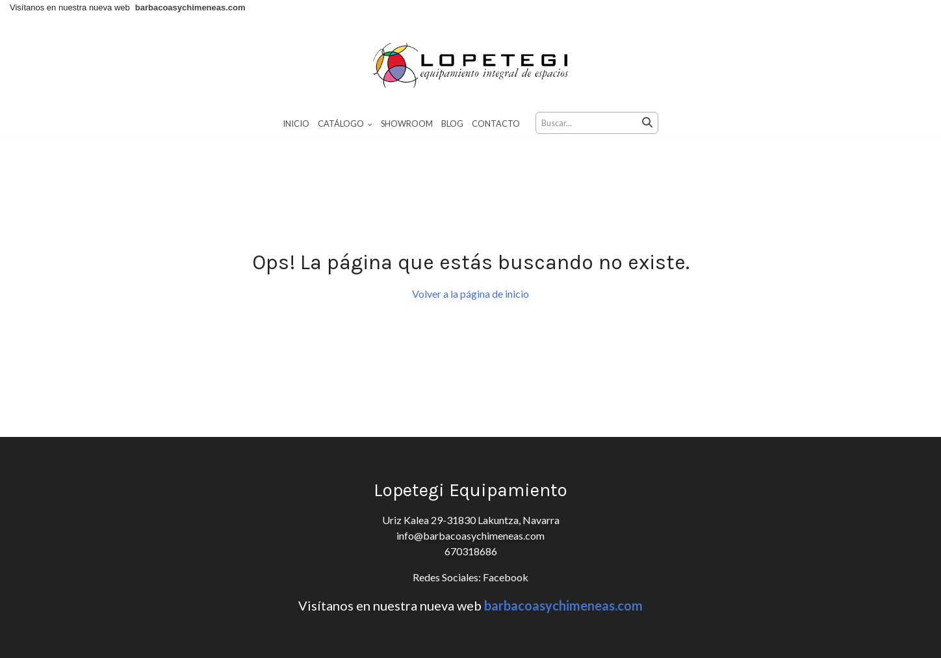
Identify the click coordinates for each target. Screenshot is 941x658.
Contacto (496, 123)
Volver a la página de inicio (470, 306)
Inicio (296, 123)
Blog (452, 123)
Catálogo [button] (345, 123)
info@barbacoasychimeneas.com (470, 548)
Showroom (407, 123)
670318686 (471, 564)
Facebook (504, 590)
